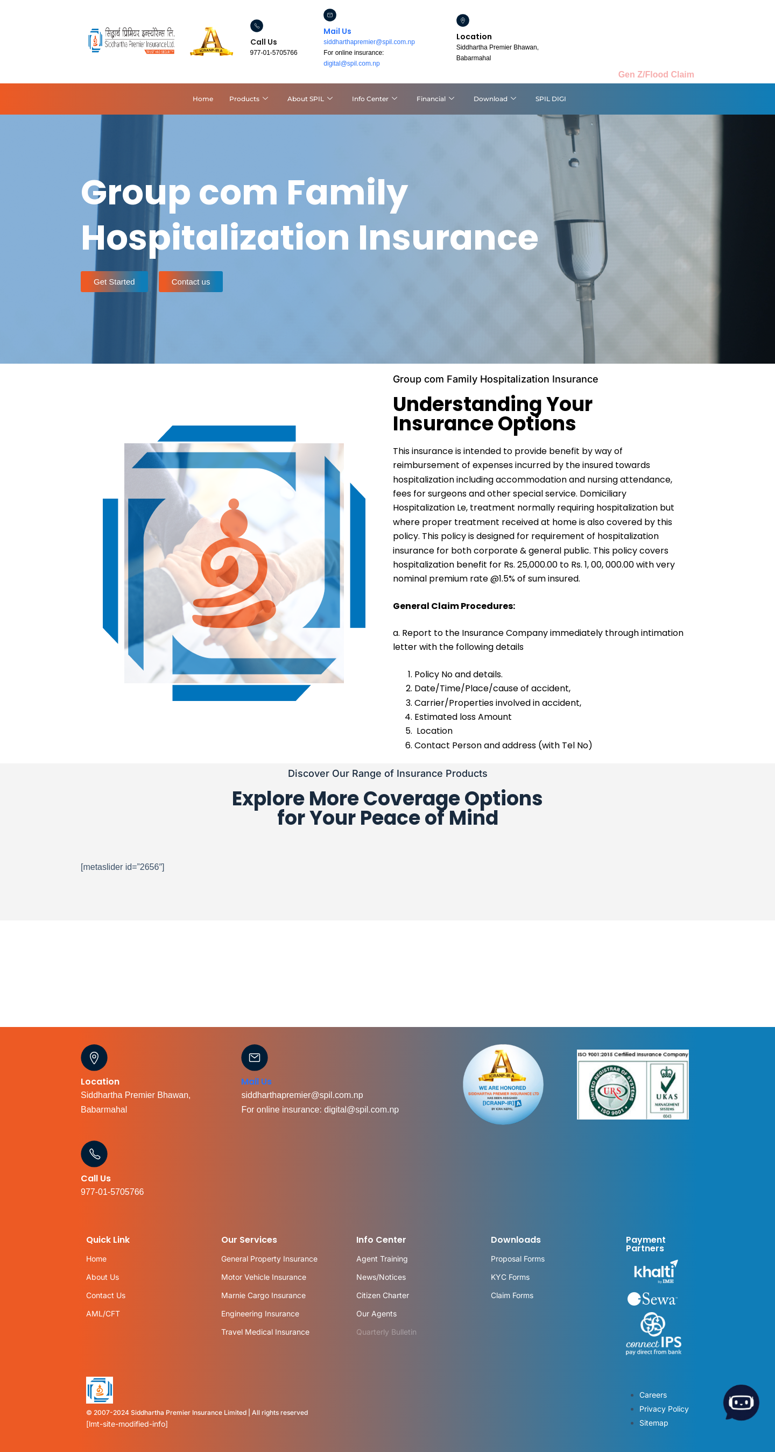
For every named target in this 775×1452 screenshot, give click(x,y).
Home (203, 99)
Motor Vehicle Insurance (263, 1276)
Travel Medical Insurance (265, 1331)
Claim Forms (512, 1295)
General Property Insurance (269, 1258)
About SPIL (310, 99)
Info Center (374, 99)
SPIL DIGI (551, 99)
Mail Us (337, 31)
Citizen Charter (382, 1295)
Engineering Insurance (260, 1313)
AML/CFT (103, 1313)
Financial (435, 99)
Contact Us (105, 1295)
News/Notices (381, 1276)
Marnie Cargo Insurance (263, 1295)
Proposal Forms (518, 1258)
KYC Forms (510, 1276)
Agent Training (382, 1258)
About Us (102, 1276)
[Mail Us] (329, 15)
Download (495, 99)
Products (248, 99)
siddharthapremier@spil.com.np (369, 42)
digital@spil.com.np (351, 63)
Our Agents (376, 1313)
